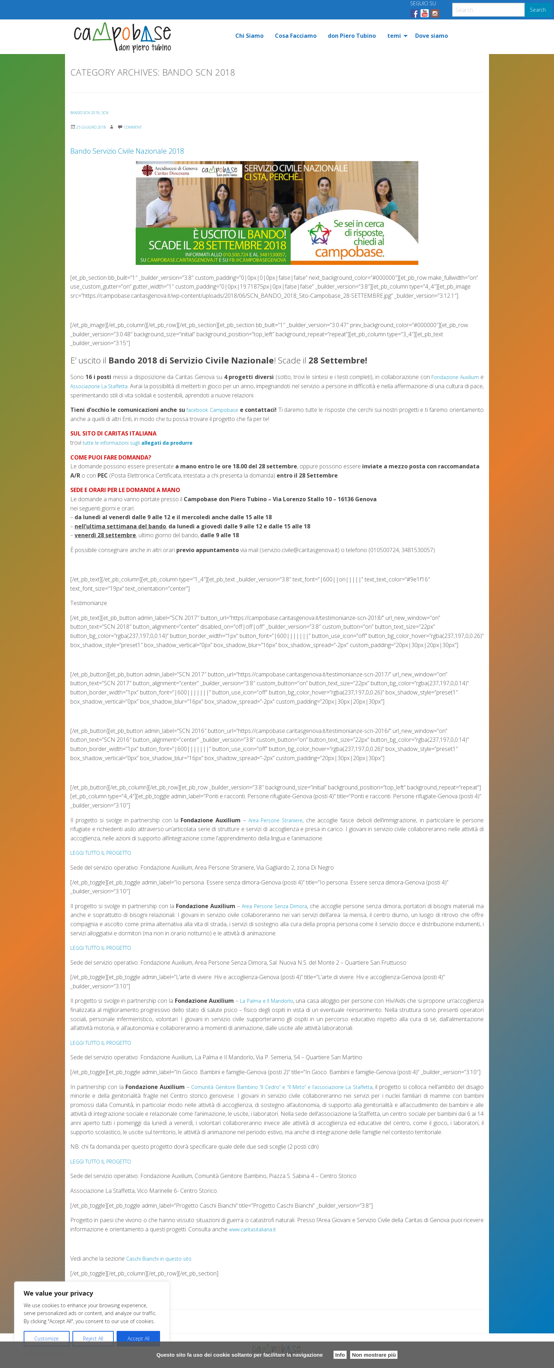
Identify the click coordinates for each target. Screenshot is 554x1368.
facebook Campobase (213, 410)
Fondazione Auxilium (453, 377)
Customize (46, 1338)
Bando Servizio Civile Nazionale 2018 (185, 148)
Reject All (93, 1338)
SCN (112, 112)
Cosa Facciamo (296, 36)
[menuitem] (249, 35)
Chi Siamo (249, 36)
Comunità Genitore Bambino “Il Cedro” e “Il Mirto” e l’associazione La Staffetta (291, 1087)
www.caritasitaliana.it (255, 1229)
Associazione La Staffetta (102, 386)
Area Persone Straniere (275, 820)
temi (394, 36)
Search (538, 9)
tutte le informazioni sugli (143, 442)
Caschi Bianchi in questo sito (162, 1258)
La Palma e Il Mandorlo (286, 1001)
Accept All (138, 1338)
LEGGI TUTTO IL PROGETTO (106, 853)
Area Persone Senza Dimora (274, 906)
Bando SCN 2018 (88, 112)
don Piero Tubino (352, 36)
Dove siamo (431, 36)
